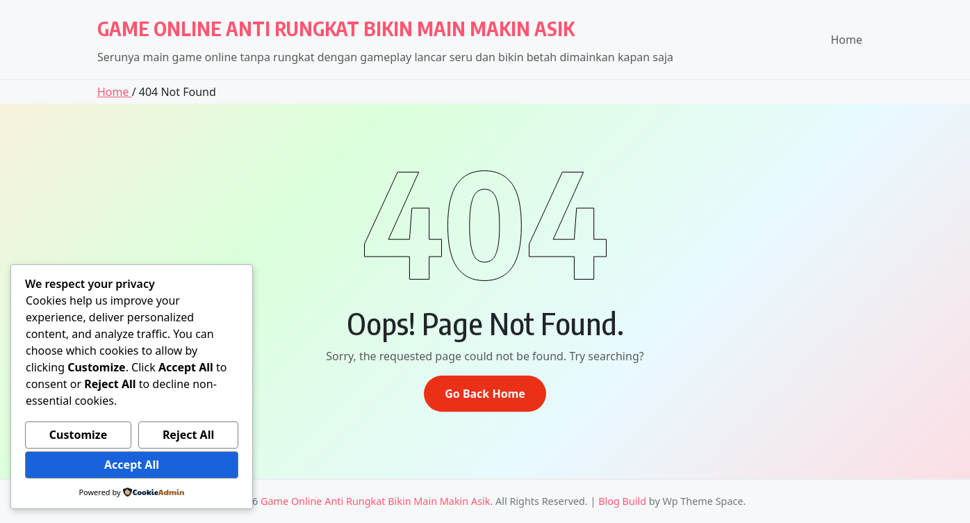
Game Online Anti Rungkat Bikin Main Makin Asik (336, 28)
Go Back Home (485, 393)
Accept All (131, 464)
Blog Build (622, 501)
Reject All (188, 434)
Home (846, 39)
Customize (78, 434)
